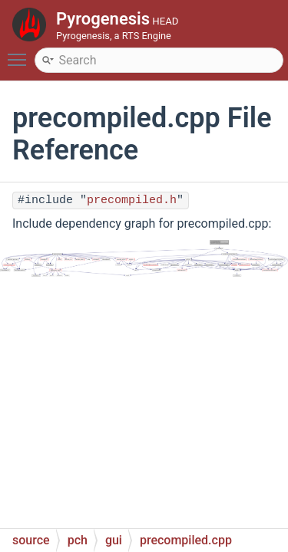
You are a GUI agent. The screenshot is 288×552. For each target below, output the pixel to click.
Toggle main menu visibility (21, 53)
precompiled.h (132, 200)
